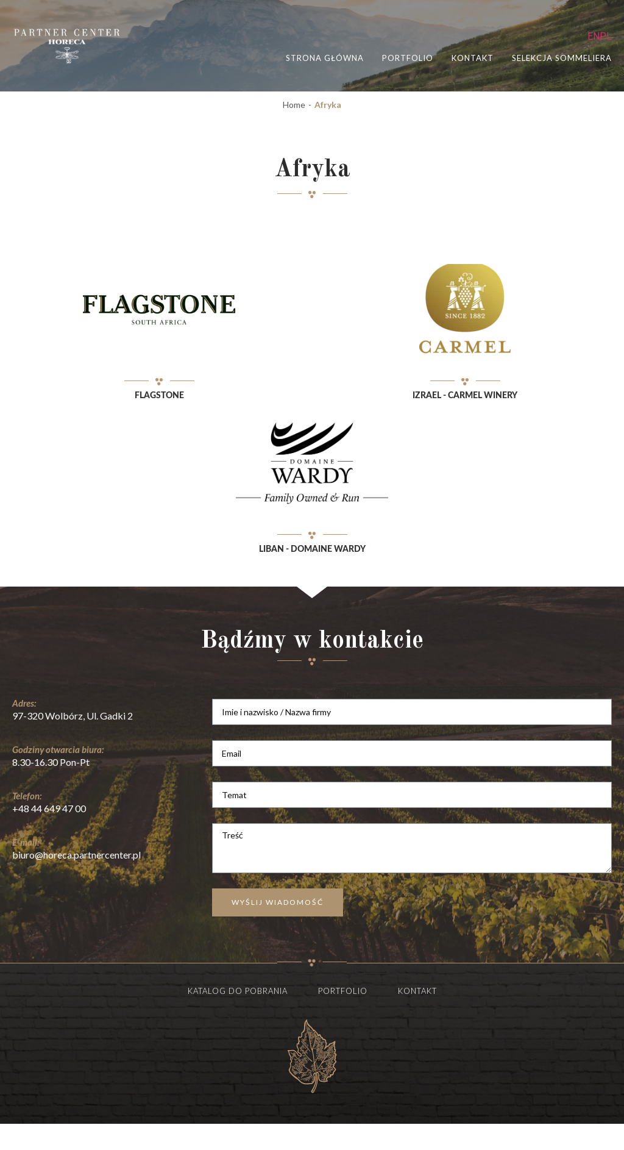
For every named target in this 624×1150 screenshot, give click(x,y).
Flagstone (159, 395)
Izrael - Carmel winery (465, 395)
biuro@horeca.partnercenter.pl (76, 854)
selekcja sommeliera (562, 58)
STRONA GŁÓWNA (325, 58)
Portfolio (342, 991)
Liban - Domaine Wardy (312, 549)
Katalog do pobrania (238, 991)
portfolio (407, 58)
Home (294, 105)
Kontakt (473, 58)
